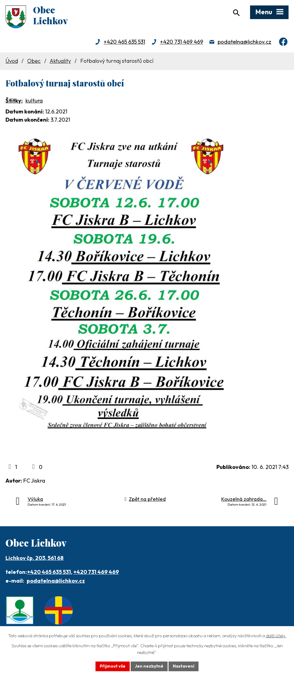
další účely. (276, 635)
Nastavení (183, 666)
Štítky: (14, 100)
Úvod (11, 60)
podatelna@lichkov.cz (244, 41)
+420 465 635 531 (124, 41)
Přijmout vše (112, 666)
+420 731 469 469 (181, 41)
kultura (34, 100)
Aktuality (60, 60)
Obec (34, 60)
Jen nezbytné (149, 666)
